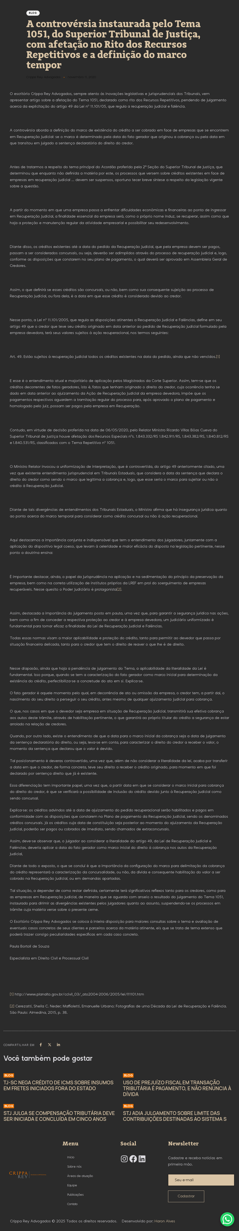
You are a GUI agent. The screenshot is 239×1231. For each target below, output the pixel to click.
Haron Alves (165, 1221)
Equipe (72, 1185)
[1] (218, 357)
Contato (72, 1204)
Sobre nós (74, 1167)
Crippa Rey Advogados (43, 77)
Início (70, 1157)
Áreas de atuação (80, 1176)
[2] (119, 589)
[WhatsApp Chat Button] (227, 1219)
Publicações (75, 1195)
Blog (33, 13)
